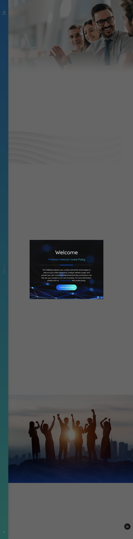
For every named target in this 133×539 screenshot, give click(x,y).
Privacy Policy (65, 280)
